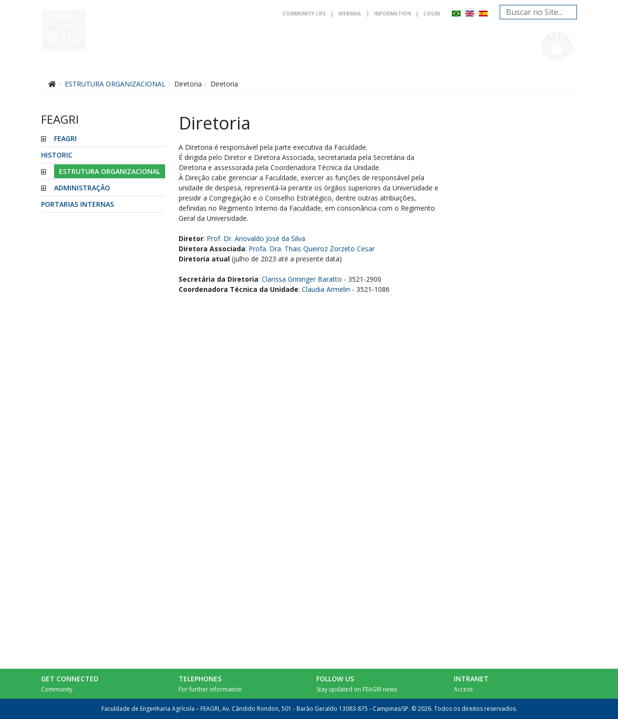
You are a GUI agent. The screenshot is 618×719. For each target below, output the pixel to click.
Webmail (350, 13)
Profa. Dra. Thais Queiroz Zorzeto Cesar (312, 248)
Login (431, 13)
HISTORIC (56, 154)
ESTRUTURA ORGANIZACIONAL (109, 171)
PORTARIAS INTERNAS (77, 204)
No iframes (515, 354)
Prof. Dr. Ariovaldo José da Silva (256, 238)
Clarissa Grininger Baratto (302, 279)
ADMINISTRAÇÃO (82, 187)
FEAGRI (65, 138)
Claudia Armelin (326, 289)
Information (392, 13)
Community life (304, 13)
